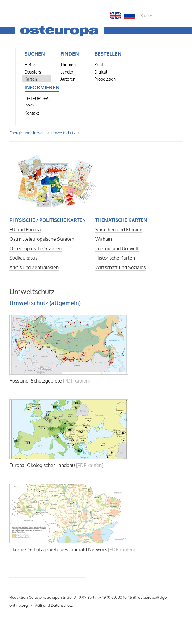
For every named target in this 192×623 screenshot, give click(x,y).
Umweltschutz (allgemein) (45, 303)
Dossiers (33, 71)
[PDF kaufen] (76, 381)
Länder (66, 71)
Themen (68, 64)
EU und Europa (25, 229)
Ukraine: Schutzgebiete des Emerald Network (58, 549)
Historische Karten (115, 258)
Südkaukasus (23, 258)
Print (98, 64)
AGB (38, 605)
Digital (100, 71)
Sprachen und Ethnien (118, 229)
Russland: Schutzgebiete (35, 381)
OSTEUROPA (37, 98)
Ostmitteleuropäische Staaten (41, 239)
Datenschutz (62, 605)
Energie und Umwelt (27, 132)
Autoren (67, 79)
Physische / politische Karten (47, 220)
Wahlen (103, 239)
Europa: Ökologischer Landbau (42, 465)
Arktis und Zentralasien (34, 267)
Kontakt (32, 113)
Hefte (30, 64)
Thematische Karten (121, 220)
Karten (31, 79)
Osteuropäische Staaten (35, 248)
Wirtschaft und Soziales (120, 267)
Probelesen (105, 79)
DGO (29, 105)
